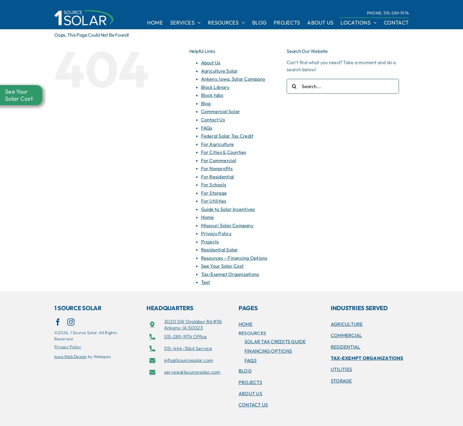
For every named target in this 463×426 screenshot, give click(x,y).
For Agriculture (217, 144)
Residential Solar (219, 250)
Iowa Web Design (70, 356)
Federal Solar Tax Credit (227, 136)
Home (207, 217)
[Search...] (343, 86)
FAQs (207, 128)
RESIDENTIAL (346, 347)
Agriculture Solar (219, 71)
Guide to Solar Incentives (228, 209)
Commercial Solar (220, 111)
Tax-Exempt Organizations (230, 274)
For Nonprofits (217, 168)
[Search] (294, 86)
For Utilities (213, 201)
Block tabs (212, 95)
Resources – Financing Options (234, 258)
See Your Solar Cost (222, 266)
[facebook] (57, 322)
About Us (211, 63)
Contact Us (213, 120)
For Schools (213, 185)
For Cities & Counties (223, 152)
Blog (206, 103)
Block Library (215, 87)
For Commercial (218, 160)
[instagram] (70, 322)
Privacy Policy (216, 233)
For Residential (217, 177)
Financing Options (268, 351)
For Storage (214, 193)
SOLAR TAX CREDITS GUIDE (275, 341)
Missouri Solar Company (227, 225)
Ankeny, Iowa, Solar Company (233, 79)
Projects (210, 242)
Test (205, 282)
